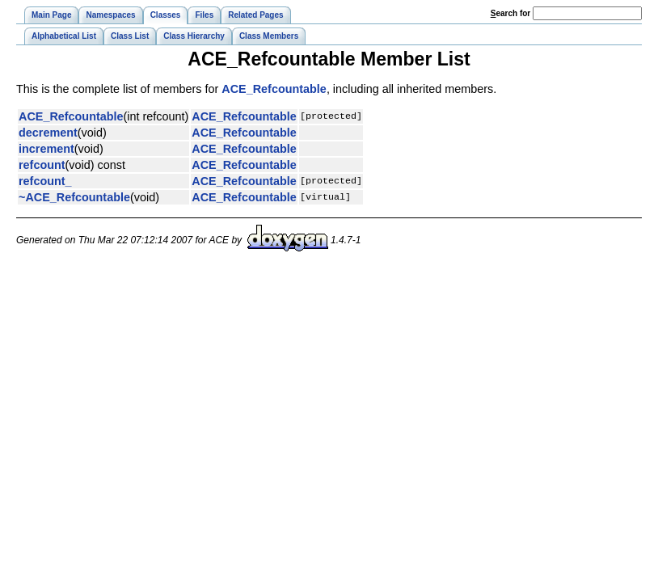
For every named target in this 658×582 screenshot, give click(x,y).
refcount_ (45, 181)
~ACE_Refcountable (74, 197)
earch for (510, 13)
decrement (48, 132)
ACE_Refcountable (274, 88)
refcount (42, 164)
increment (46, 148)
